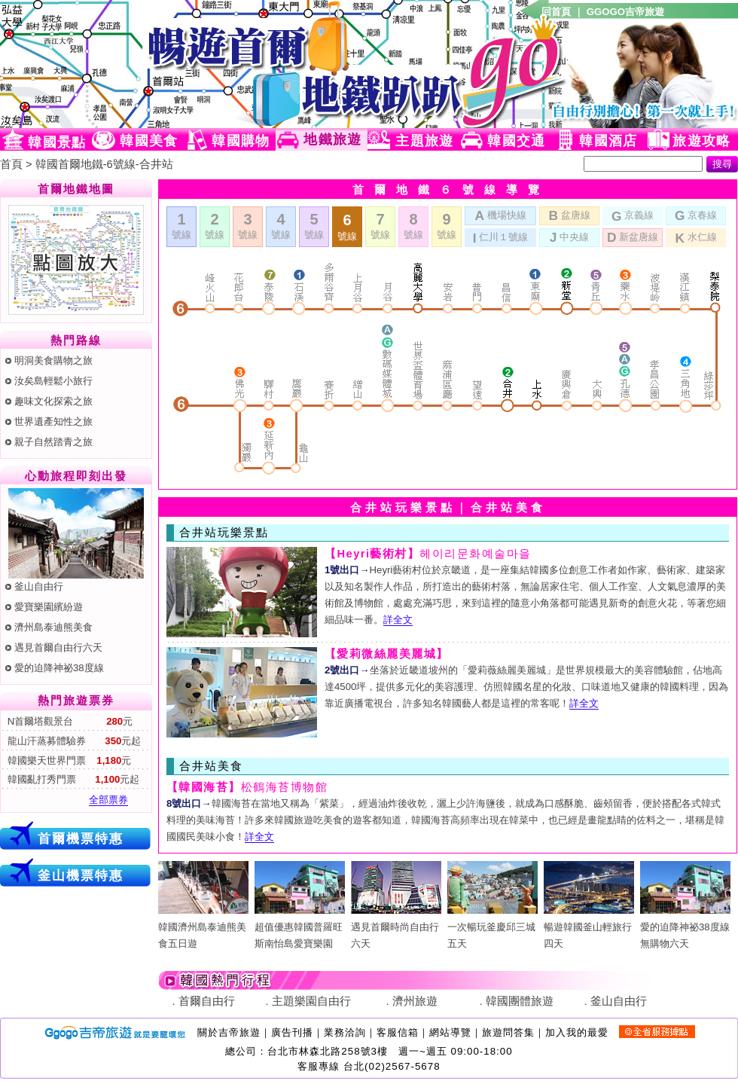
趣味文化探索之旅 (53, 401)
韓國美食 (149, 140)
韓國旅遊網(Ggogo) (184, 64)
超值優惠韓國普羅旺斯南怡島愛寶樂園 (300, 927)
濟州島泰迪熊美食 (53, 627)
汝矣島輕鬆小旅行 (53, 380)
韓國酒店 (608, 140)
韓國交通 (516, 140)
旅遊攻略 (701, 140)
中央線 (569, 236)
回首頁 (556, 11)
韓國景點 (57, 142)
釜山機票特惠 (81, 875)
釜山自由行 (38, 586)
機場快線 (500, 214)
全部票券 (108, 799)
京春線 (696, 214)
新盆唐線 (632, 236)
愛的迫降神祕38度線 (59, 667)
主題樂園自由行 (311, 1001)
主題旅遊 (424, 140)
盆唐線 (569, 214)
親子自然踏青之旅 (53, 441)
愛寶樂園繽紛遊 (48, 606)
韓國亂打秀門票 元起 (72, 779)
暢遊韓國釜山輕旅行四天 (589, 927)
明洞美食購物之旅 (53, 360)
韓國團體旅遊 (520, 1001)
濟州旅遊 (415, 1001)
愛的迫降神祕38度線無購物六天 (685, 927)
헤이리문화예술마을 (428, 554)
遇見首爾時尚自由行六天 (396, 927)
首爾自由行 (206, 1001)
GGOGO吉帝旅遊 (625, 11)
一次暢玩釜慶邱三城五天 (492, 927)
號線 (181, 225)
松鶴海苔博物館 (247, 787)
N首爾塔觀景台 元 (69, 721)
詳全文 (398, 619)
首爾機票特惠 (81, 838)
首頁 (11, 164)
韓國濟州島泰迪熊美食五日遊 (203, 927)
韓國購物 (241, 140)
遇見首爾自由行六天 (58, 647)
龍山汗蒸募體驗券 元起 (73, 741)
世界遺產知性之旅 (53, 421)
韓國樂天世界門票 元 (68, 760)
